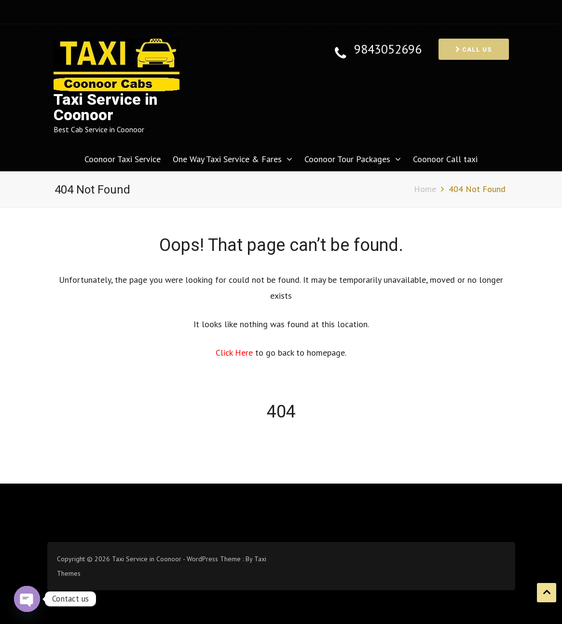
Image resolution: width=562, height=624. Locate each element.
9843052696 (388, 49)
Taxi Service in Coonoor (106, 107)
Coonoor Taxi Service (122, 159)
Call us (473, 49)
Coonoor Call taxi (445, 159)
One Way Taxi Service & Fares (227, 159)
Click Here (235, 352)
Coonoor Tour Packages (347, 159)
